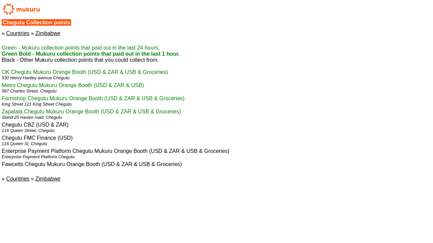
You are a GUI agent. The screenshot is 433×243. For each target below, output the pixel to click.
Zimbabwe (48, 33)
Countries (17, 33)
